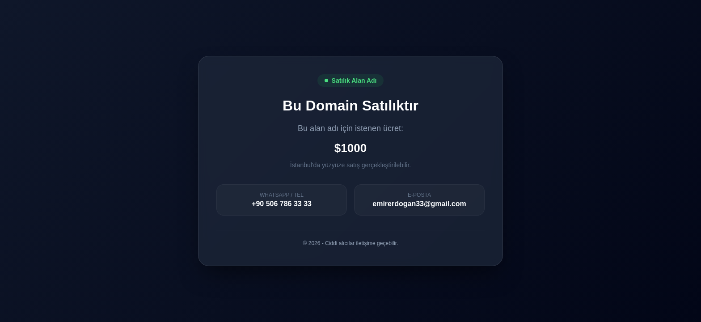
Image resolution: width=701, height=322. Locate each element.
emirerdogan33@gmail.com (419, 204)
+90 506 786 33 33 (282, 204)
